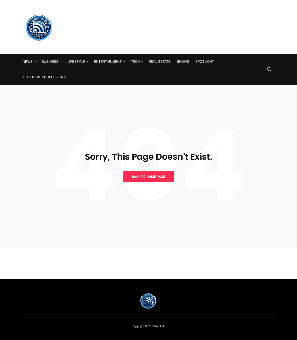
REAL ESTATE (160, 61)
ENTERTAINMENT (108, 61)
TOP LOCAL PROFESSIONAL (45, 77)
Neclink (160, 326)
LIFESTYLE (76, 61)
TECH (135, 61)
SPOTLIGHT (204, 61)
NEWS (28, 61)
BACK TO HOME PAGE (148, 176)
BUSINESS (50, 61)
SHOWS (183, 61)
